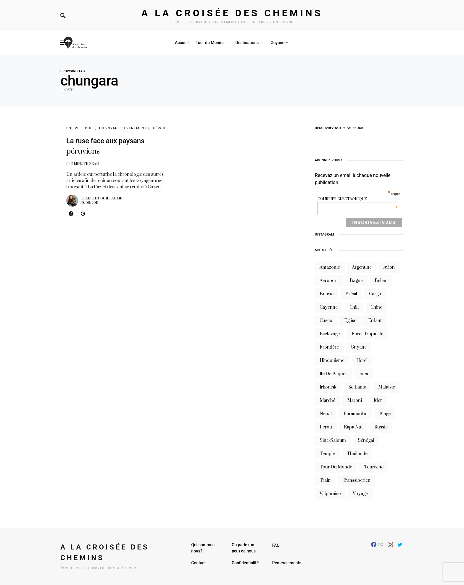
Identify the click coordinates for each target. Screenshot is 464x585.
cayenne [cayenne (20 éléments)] (329, 307)
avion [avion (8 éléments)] (389, 267)
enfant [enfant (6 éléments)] (375, 320)
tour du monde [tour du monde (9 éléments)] (336, 467)
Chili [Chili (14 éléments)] (354, 307)
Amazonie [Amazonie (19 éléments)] (330, 267)
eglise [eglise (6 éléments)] (350, 320)
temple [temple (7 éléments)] (327, 454)
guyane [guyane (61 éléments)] (359, 347)
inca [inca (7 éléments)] (363, 374)
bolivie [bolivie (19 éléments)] (327, 294)
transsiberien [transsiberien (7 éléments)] (356, 480)
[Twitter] (399, 544)
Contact (198, 562)
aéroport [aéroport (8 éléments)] (329, 280)
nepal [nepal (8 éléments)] (326, 414)
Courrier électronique (357, 199)
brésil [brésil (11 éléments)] (351, 294)
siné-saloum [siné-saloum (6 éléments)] (333, 440)
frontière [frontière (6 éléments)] (329, 347)
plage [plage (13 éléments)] (385, 414)
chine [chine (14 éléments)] (376, 307)
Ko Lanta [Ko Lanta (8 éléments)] (357, 387)
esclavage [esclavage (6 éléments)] (330, 334)
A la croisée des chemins (232, 13)
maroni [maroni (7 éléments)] (354, 400)
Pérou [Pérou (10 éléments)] (326, 427)
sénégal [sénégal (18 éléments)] (366, 440)
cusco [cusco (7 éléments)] (326, 320)
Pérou (159, 128)
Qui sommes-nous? (203, 547)
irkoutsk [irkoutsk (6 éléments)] (328, 387)
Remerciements (287, 562)
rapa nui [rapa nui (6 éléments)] (353, 427)
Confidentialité (245, 562)
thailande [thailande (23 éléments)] (357, 454)
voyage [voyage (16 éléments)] (360, 494)
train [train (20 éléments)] (325, 480)
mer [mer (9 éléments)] (378, 400)
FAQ (276, 545)
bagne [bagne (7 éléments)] (356, 280)
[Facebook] (377, 544)
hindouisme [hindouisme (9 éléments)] (332, 360)
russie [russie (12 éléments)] (381, 427)
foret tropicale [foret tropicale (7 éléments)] (367, 334)
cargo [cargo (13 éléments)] (375, 294)
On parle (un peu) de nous (244, 547)
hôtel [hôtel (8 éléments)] (362, 360)
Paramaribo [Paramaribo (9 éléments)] (356, 414)
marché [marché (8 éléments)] (327, 400)
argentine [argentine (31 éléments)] (362, 267)
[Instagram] (390, 544)
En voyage (109, 128)
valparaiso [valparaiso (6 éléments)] (330, 494)
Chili (90, 128)
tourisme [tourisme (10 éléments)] (374, 467)
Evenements (136, 128)
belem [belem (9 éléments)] (381, 280)
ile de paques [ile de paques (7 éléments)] (333, 374)
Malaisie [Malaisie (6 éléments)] (386, 387)
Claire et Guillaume (101, 198)
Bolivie (73, 128)
